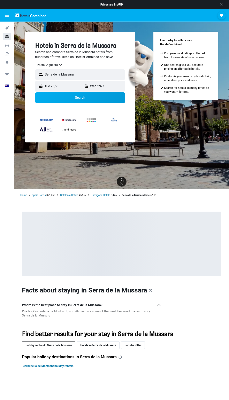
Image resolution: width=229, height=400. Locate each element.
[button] (221, 4)
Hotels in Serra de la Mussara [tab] (98, 345)
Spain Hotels (39, 195)
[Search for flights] (7, 28)
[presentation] (150, 290)
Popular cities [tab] (133, 345)
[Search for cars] (7, 45)
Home (23, 195)
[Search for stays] (7, 36)
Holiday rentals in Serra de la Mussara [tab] (48, 345)
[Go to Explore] (7, 62)
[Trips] (7, 74)
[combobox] (49, 65)
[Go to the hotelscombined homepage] (31, 15)
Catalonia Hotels (69, 195)
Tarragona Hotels (100, 195)
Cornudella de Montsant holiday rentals (48, 366)
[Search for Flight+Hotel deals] (7, 54)
